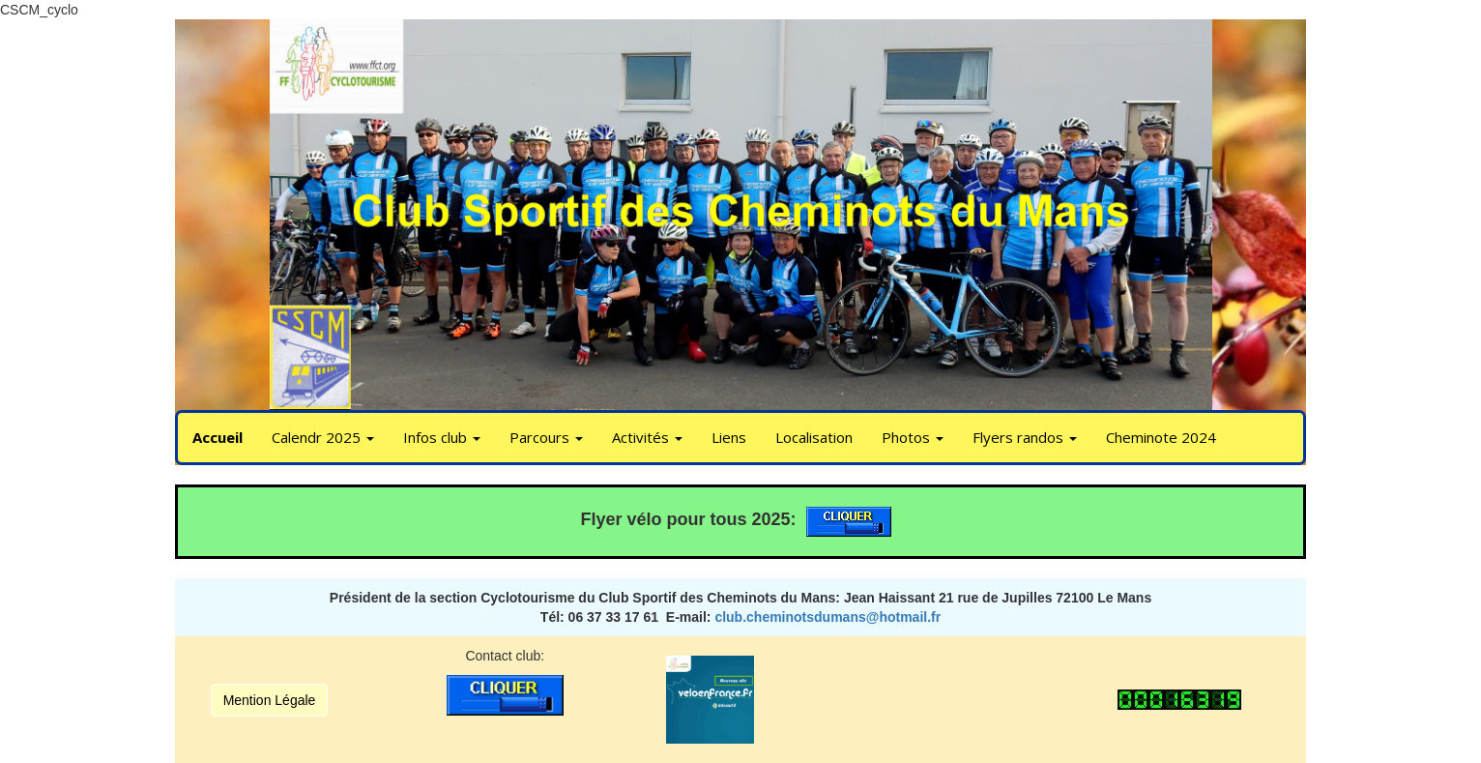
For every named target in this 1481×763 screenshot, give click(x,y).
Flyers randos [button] (1025, 437)
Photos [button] (913, 437)
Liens (728, 437)
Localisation (814, 437)
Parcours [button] (546, 437)
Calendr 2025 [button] (323, 437)
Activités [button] (647, 437)
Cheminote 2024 (1161, 437)
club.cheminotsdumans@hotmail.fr (827, 617)
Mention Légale (269, 700)
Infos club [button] (441, 437)
